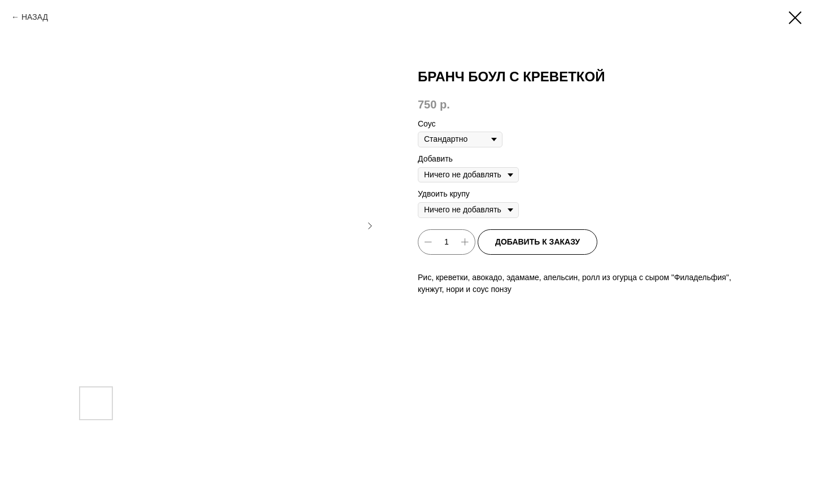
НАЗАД (34, 16)
